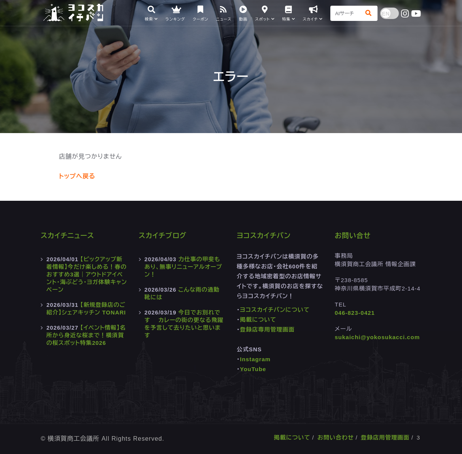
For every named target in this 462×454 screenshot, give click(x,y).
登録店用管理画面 (385, 437)
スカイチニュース (67, 236)
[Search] (345, 13)
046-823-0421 (355, 313)
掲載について (258, 319)
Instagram (255, 359)
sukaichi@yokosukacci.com (377, 337)
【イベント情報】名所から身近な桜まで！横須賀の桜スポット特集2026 (86, 335)
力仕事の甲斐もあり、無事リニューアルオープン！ (184, 267)
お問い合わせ (335, 437)
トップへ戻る (77, 176)
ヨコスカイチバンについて (275, 309)
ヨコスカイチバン (264, 236)
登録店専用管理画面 (267, 329)
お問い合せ (353, 236)
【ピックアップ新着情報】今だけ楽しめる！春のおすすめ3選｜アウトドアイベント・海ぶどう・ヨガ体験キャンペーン (85, 274)
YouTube (253, 369)
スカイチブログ (163, 236)
